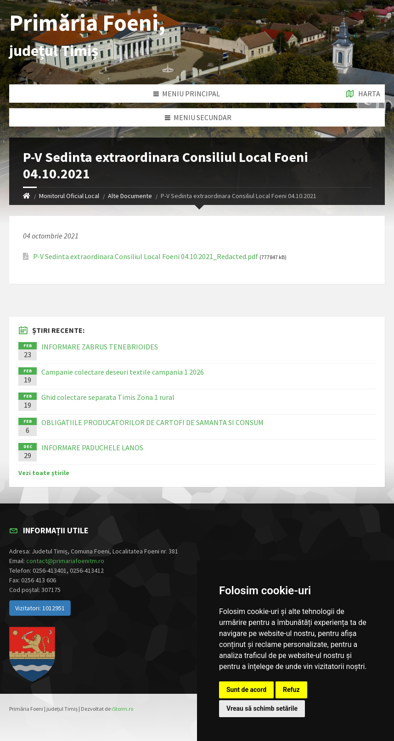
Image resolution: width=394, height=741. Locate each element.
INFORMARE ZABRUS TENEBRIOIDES (99, 346)
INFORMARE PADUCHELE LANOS (92, 447)
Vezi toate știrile (43, 473)
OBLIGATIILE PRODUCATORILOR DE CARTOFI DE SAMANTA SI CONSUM (152, 422)
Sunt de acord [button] (246, 689)
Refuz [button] (291, 689)
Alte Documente (130, 196)
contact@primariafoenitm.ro (65, 561)
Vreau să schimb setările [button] (262, 708)
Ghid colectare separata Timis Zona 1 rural (107, 397)
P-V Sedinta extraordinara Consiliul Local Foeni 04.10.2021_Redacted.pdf (145, 256)
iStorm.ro (122, 708)
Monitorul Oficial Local (69, 196)
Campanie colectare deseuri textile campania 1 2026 (122, 371)
